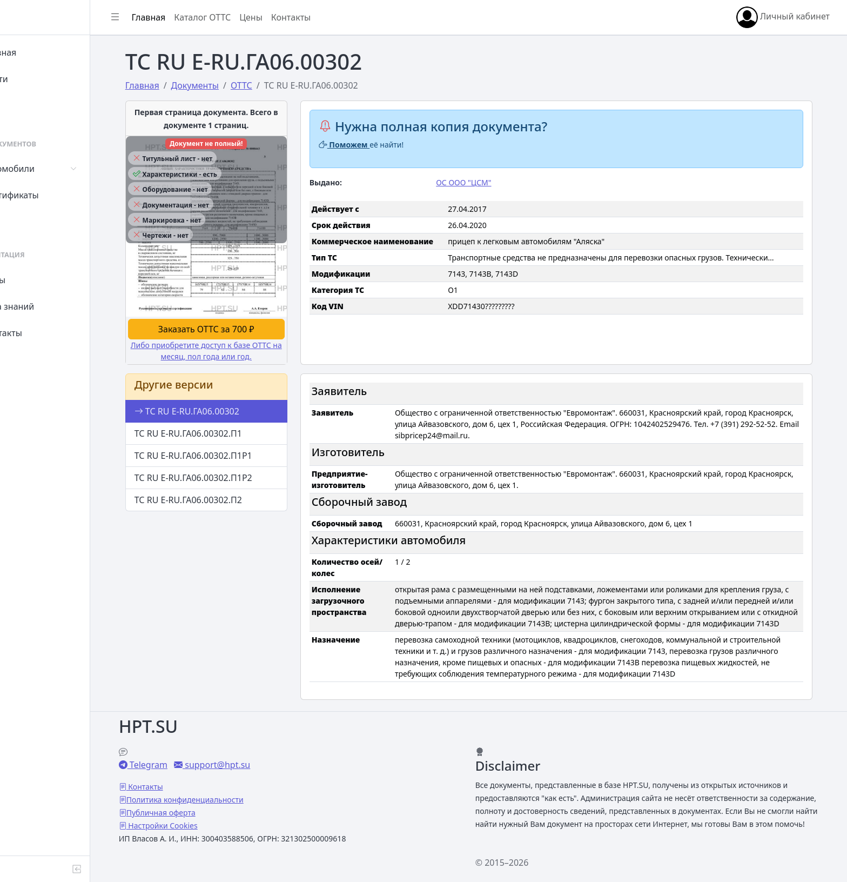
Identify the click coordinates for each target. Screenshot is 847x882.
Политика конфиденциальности (224, 786)
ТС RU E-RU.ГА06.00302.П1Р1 (219, 454)
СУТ (29, 222)
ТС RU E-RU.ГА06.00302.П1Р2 (219, 476)
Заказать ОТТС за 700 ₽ (232, 327)
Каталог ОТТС (250, 17)
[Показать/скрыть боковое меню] (163, 17)
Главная (38, 52)
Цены (33, 280)
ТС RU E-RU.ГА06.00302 (212, 410)
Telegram (186, 752)
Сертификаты (49, 195)
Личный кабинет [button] (783, 17)
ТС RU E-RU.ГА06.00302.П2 (214, 498)
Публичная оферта (199, 799)
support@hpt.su (255, 752)
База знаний (47, 306)
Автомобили (47, 169)
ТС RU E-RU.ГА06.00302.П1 (214, 432)
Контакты (41, 333)
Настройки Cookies (201, 812)
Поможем (369, 144)
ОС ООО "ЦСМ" (487, 182)
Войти (34, 79)
